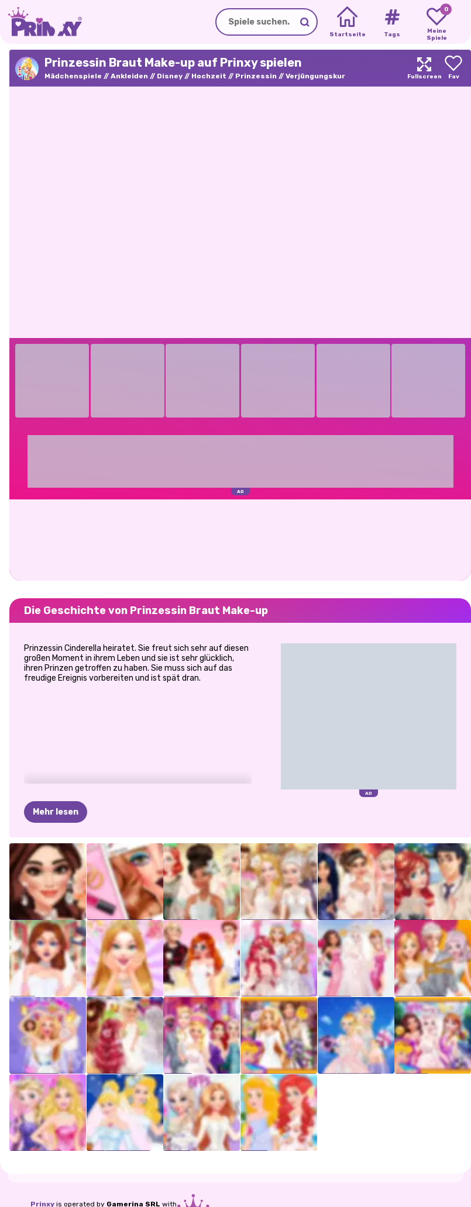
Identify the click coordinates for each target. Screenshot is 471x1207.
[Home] (347, 22)
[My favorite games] (437, 22)
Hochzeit (208, 76)
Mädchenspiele (73, 76)
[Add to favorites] (453, 68)
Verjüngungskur (315, 76)
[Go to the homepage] (41, 22)
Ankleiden (129, 76)
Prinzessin (256, 76)
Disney (170, 76)
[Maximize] (424, 68)
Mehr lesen (55, 812)
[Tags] (392, 22)
